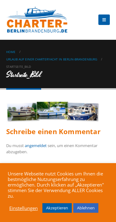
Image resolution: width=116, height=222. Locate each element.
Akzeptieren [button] (57, 208)
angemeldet (36, 145)
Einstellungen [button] (23, 208)
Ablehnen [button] (86, 208)
